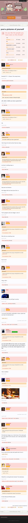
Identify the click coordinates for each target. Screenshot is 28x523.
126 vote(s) (18, 43)
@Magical (6, 70)
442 (8, 507)
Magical (3, 169)
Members (24, 17)
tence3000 (7, 481)
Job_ (3, 105)
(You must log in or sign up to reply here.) (20, 505)
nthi (7, 199)
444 (11, 507)
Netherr (7, 329)
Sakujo (8, 240)
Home (4, 17)
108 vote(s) (18, 54)
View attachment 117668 (7, 95)
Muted (9, 80)
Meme (7, 110)
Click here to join (10, 13)
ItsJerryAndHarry (4, 517)
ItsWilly (7, 464)
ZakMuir (3, 303)
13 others (18, 481)
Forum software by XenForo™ (14, 520)
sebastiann (8, 407)
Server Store (11, 17)
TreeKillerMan (9, 486)
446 (15, 507)
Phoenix (8, 152)
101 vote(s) (18, 47)
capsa (5, 324)
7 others (14, 418)
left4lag (3, 481)
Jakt (7, 447)
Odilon (7, 308)
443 (10, 507)
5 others (12, 324)
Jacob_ (6, 303)
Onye (7, 289)
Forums (18, 17)
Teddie (7, 357)
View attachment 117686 (6, 232)
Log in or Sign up (23, 1)
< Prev (2, 507)
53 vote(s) (18, 50)
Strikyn (7, 222)
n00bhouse (8, 85)
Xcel (3, 402)
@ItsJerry (4, 230)
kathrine (8, 378)
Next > (21, 507)
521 (18, 507)
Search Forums (4, 20)
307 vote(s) (18, 39)
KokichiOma (4, 80)
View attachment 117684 (6, 161)
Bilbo (3, 324)
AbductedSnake (12, 481)
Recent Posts (10, 20)
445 (13, 507)
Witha (7, 63)
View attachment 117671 (6, 385)
